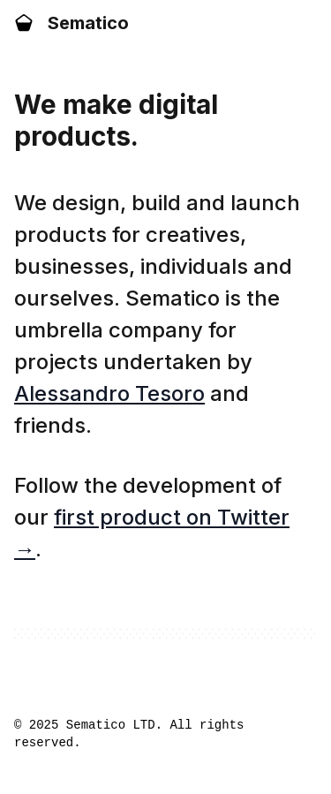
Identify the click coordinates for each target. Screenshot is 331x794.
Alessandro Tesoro (109, 393)
